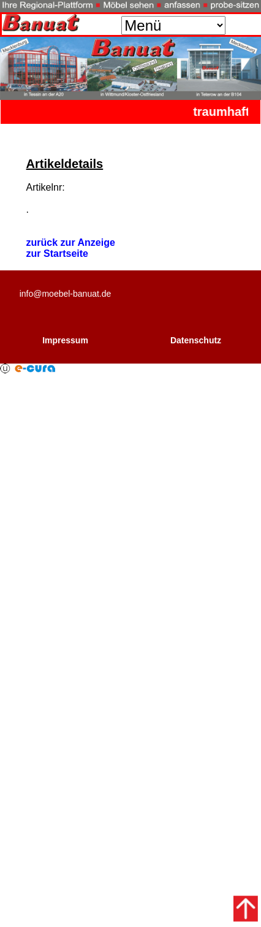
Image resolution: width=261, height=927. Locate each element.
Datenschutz (195, 340)
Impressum (65, 340)
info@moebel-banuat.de (66, 294)
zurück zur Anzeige (70, 242)
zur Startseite (57, 253)
